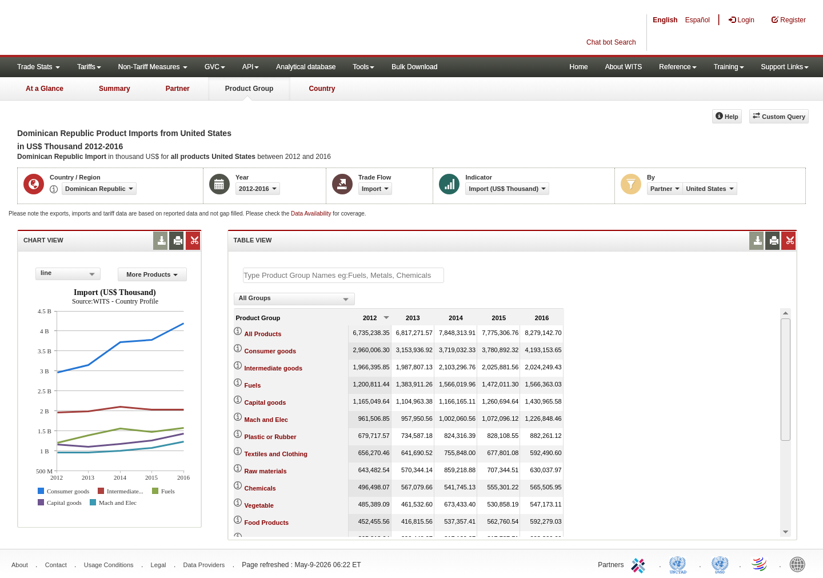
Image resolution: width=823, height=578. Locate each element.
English (665, 20)
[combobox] (68, 274)
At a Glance (44, 89)
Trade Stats (38, 67)
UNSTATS (720, 563)
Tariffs (89, 67)
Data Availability (312, 213)
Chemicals (260, 488)
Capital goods (265, 402)
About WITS (623, 67)
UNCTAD (680, 563)
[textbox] (343, 275)
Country (322, 89)
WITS (114, 28)
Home (579, 67)
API (250, 67)
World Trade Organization (760, 563)
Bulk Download (414, 67)
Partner (178, 89)
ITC (640, 563)
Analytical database (305, 67)
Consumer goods (270, 351)
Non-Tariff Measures (152, 67)
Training (729, 67)
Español (697, 20)
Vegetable (259, 505)
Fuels (253, 385)
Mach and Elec (266, 419)
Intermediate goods (273, 368)
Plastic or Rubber (271, 436)
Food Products (267, 522)
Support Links (785, 67)
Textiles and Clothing (276, 454)
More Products (152, 274)
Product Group (249, 89)
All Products (263, 333)
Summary (114, 89)
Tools (363, 67)
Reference (677, 67)
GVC (215, 67)
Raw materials (266, 471)
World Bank (800, 563)
